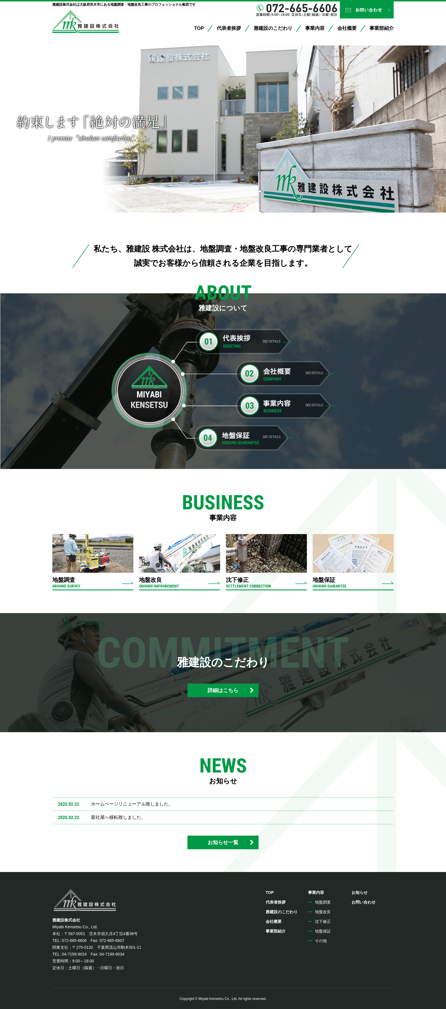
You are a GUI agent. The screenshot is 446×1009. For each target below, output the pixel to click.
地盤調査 (323, 902)
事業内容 (315, 28)
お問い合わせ (367, 9)
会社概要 (347, 28)
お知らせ (359, 892)
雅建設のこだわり (273, 28)
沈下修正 (323, 921)
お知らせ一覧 (223, 842)
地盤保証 (323, 931)
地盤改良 (323, 912)
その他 (321, 941)
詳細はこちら (223, 690)
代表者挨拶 (229, 28)
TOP (199, 28)
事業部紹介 (381, 28)
